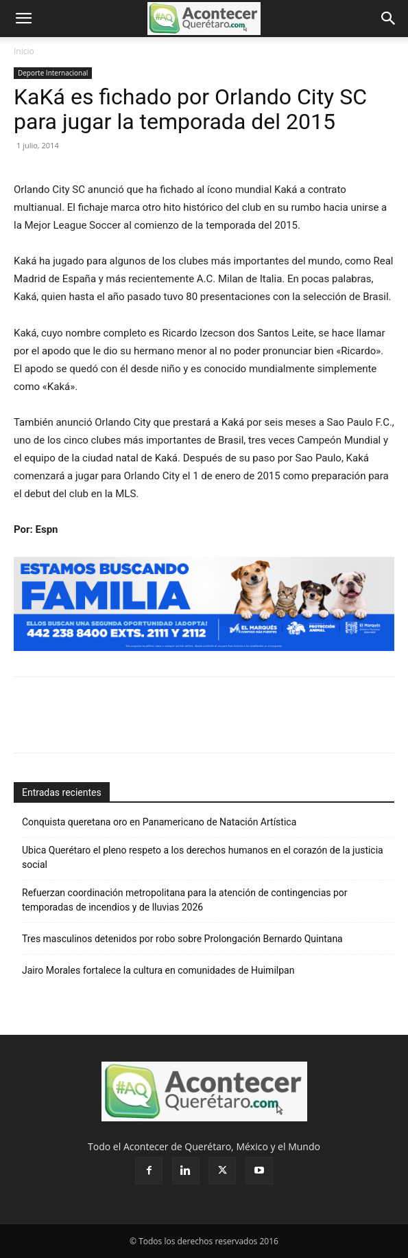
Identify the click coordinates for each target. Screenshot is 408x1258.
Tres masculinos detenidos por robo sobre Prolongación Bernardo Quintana (182, 938)
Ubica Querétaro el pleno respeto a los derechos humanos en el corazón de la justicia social (202, 857)
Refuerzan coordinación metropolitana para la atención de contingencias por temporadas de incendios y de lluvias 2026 (185, 900)
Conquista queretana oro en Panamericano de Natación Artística (159, 821)
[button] (23, 18)
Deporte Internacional (53, 73)
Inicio (24, 51)
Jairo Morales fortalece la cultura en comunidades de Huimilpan (158, 970)
